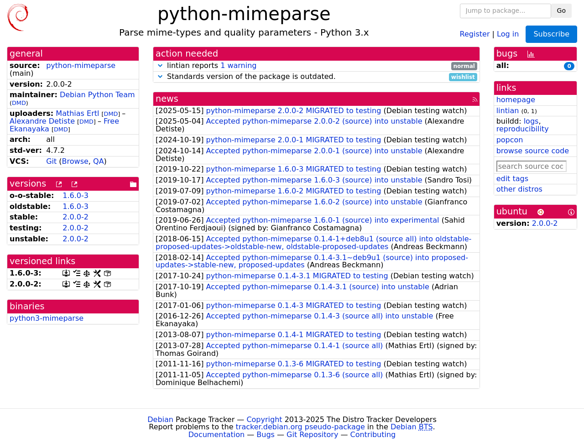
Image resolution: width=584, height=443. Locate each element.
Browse (75, 161)
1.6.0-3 (76, 195)
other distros (519, 189)
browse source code (532, 150)
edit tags (512, 178)
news (167, 99)
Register (475, 33)
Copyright (264, 419)
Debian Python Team (97, 94)
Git (51, 161)
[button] (160, 65)
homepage (515, 99)
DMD (19, 102)
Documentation (216, 434)
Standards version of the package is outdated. (316, 77)
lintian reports (316, 66)
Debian (160, 419)
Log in (508, 33)
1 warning (238, 65)
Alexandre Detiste (42, 121)
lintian (507, 110)
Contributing (373, 434)
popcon (509, 140)
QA (98, 161)
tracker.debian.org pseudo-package (300, 426)
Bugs (265, 434)
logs (531, 121)
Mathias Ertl (77, 113)
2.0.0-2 (76, 217)
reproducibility (522, 129)
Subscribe (551, 34)
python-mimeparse (80, 65)
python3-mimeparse (46, 318)
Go (561, 10)
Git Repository (312, 434)
